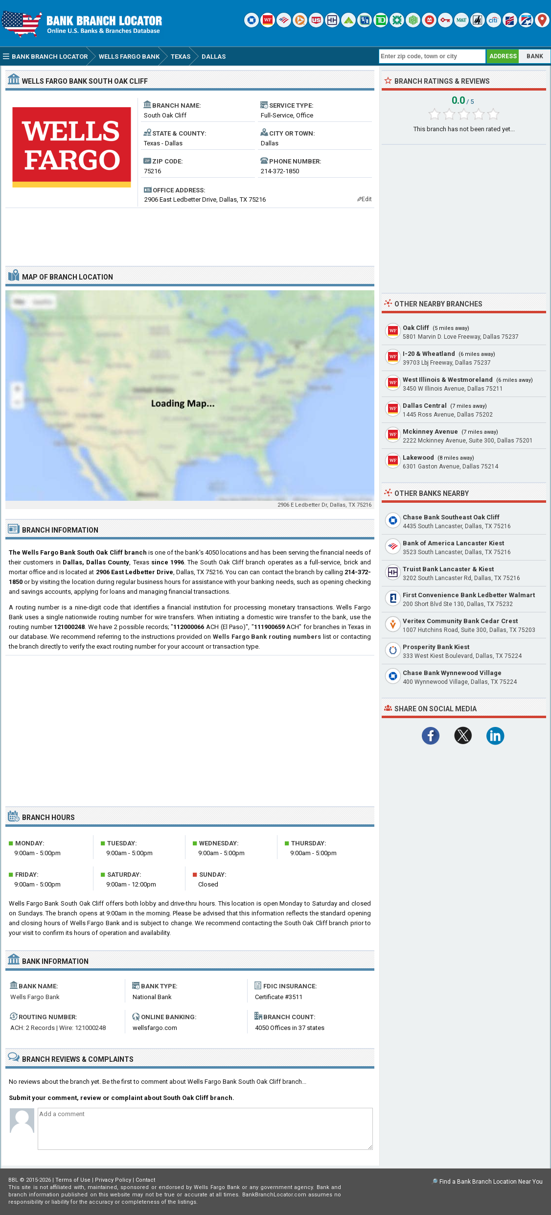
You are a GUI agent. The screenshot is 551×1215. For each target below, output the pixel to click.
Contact (145, 1180)
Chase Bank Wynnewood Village (452, 673)
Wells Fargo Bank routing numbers (267, 636)
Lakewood (418, 457)
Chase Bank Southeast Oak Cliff (451, 517)
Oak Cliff (416, 327)
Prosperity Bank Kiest (436, 647)
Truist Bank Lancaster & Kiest (448, 569)
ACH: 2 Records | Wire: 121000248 (58, 1027)
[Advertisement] (189, 233)
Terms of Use (73, 1180)
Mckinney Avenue (430, 431)
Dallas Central (425, 405)
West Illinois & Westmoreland (448, 379)
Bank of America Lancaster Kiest (453, 543)
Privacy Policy (113, 1180)
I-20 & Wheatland (429, 353)
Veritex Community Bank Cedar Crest (460, 621)
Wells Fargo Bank (35, 997)
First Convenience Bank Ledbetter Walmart (469, 595)
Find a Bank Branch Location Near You (491, 1181)
